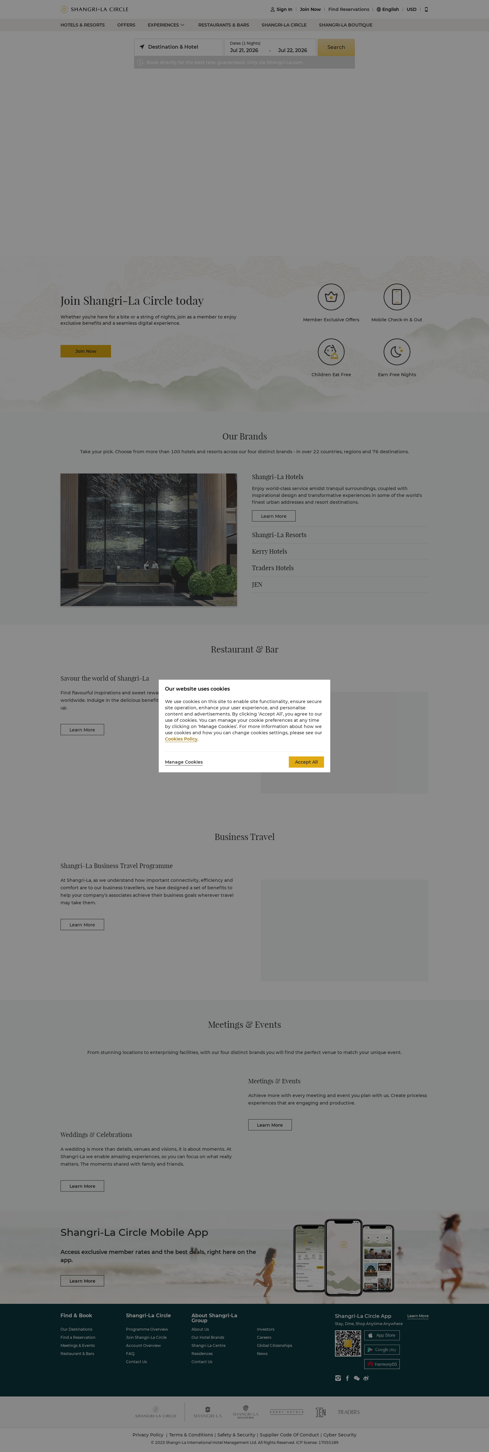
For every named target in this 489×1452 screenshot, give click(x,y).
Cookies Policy (181, 739)
